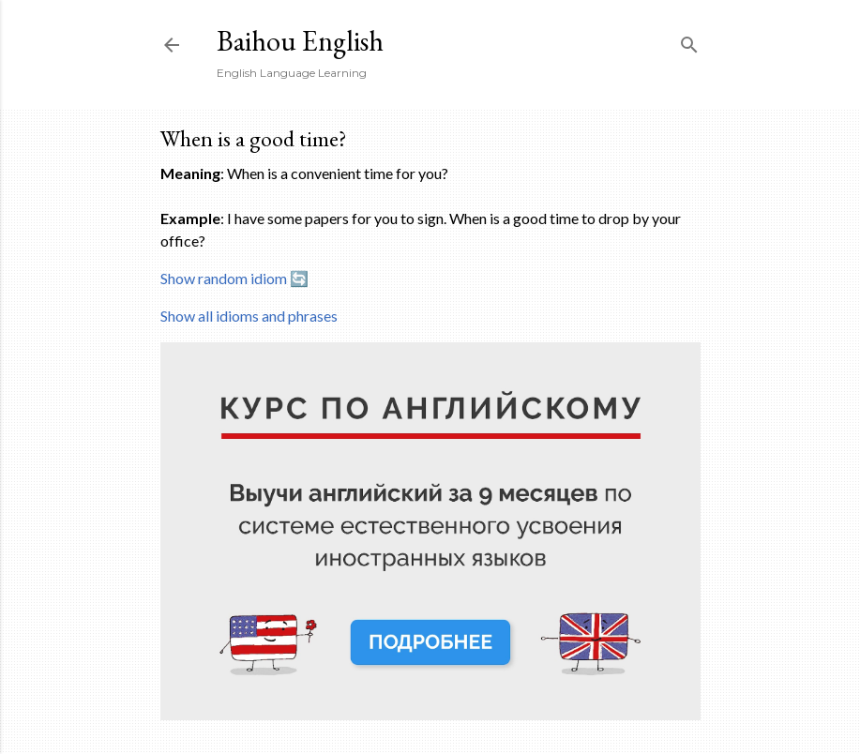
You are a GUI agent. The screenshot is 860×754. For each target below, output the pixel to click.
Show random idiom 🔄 (234, 278)
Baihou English (300, 41)
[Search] (689, 41)
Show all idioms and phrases (249, 315)
